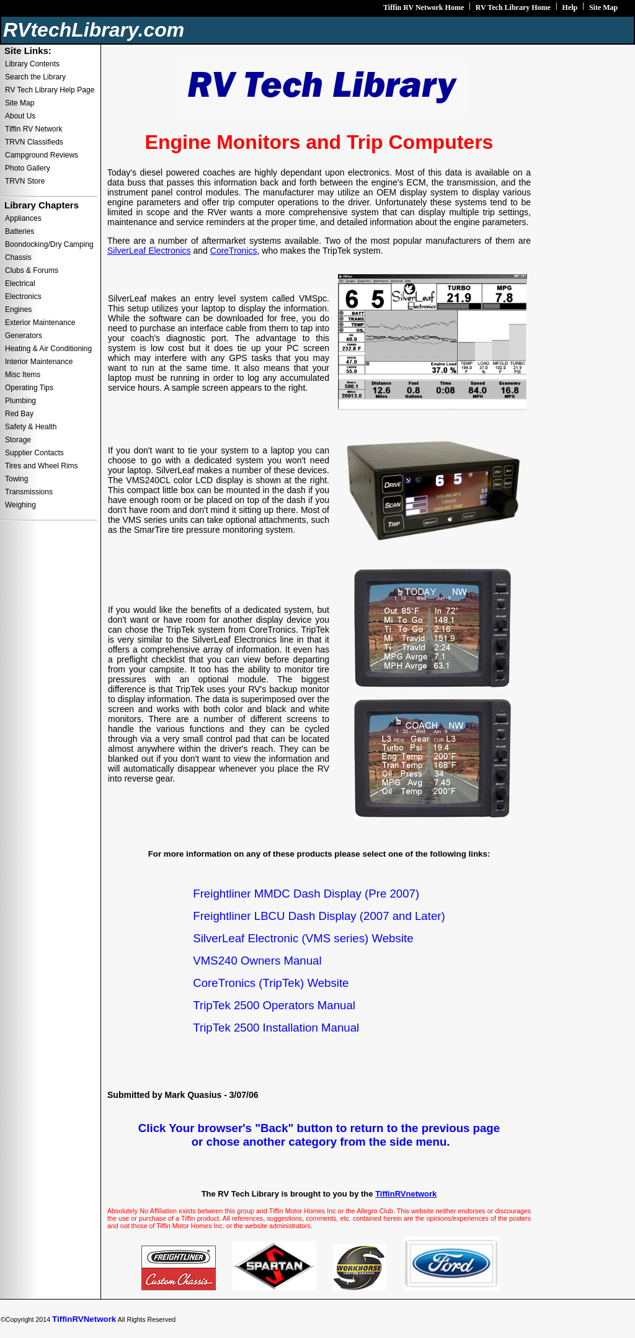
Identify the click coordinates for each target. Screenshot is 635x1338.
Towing (16, 479)
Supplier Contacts (34, 452)
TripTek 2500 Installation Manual (276, 1027)
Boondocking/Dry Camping (49, 244)
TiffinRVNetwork (84, 1319)
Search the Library (35, 77)
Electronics (23, 296)
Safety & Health (30, 426)
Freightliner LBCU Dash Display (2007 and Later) (319, 915)
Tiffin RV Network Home (423, 7)
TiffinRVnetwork (406, 1193)
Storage (18, 439)
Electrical (20, 283)
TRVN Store (25, 181)
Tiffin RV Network (33, 129)
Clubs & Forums (31, 270)
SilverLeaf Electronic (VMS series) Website (303, 938)
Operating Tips (29, 387)
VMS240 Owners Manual (257, 960)
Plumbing (20, 400)
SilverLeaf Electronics (149, 251)
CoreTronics (233, 251)
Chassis (18, 257)
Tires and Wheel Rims (41, 466)
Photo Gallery (27, 168)
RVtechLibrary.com (93, 30)
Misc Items (22, 374)
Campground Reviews (41, 155)
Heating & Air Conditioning (48, 348)
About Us (20, 116)
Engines (18, 309)
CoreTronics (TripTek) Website (271, 982)
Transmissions (29, 492)
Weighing (20, 505)
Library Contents (32, 64)
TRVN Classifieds (34, 142)
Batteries (19, 231)
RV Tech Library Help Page (49, 90)
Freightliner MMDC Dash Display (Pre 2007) (306, 893)
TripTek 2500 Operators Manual (274, 1005)
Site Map (603, 7)
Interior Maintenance (39, 361)
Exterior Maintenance (40, 322)
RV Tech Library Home (513, 7)
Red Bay (19, 413)
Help (570, 7)
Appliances (23, 218)
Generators (23, 335)
